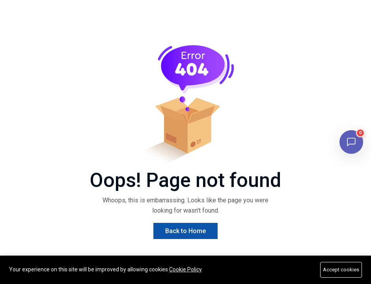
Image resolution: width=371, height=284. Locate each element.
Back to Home (185, 231)
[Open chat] (351, 142)
